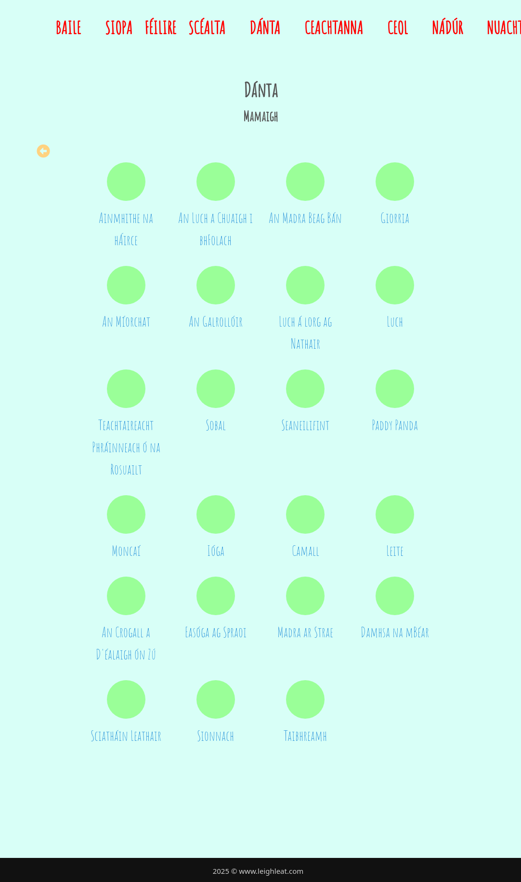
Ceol (397, 27)
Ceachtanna (333, 27)
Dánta (264, 27)
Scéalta (206, 27)
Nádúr (447, 27)
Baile (68, 27)
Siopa (118, 27)
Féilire (160, 27)
